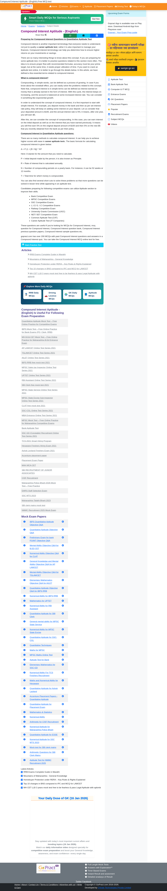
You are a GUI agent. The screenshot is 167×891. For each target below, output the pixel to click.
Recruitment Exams (118, 114)
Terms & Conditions (49, 884)
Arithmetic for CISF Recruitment (44, 722)
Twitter (79, 881)
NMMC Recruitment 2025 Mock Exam (39, 510)
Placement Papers (103, 6)
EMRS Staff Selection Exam (34, 491)
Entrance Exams (117, 94)
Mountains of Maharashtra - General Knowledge (51, 259)
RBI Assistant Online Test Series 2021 (39, 380)
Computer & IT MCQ (119, 89)
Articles (63, 6)
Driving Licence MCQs (50, 296)
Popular (113, 109)
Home (53, 6)
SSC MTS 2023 (29, 495)
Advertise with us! (68, 884)
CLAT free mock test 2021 (33, 406)
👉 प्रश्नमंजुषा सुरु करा (126, 68)
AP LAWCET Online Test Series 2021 (39, 348)
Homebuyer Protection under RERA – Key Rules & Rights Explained (60, 264)
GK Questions (116, 99)
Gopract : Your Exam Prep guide (122, 32)
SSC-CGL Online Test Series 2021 (37, 410)
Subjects (41, 26)
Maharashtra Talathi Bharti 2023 (36, 500)
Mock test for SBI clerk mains (43, 747)
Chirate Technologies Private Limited (114, 888)
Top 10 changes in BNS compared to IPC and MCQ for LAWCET (59, 269)
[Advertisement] (87, 320)
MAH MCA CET (29, 465)
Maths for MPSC (37, 650)
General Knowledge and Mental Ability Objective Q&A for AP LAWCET (44, 564)
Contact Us (34, 884)
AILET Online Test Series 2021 (36, 358)
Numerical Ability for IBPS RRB (44, 596)
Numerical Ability (37, 717)
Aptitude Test (115, 79)
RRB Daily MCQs (32, 294)
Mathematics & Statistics (41, 712)
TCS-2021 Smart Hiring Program (36, 441)
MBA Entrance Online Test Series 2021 (39, 415)
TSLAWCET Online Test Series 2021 (38, 353)
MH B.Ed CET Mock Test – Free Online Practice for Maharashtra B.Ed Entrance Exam (40, 340)
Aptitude (87, 6)
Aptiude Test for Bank (39, 660)
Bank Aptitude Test (30, 428)
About (24, 884)
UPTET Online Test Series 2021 (36, 375)
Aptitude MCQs (90, 294)
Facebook (86, 881)
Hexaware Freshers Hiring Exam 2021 (39, 446)
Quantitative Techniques (40, 645)
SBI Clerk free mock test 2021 (35, 385)
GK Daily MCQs (71, 294)
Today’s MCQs (137, 6)
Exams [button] (74, 6)
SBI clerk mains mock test (33, 505)
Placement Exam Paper (32, 460)
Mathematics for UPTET (41, 601)
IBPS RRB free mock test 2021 (36, 362)
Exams (32, 26)
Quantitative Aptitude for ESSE (44, 735)
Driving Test (121, 6)
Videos (112, 124)
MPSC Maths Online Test (41, 655)
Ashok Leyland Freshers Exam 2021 (38, 451)
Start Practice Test (33, 245)
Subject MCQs (116, 119)
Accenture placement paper (34, 455)
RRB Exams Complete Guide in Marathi (48, 254)
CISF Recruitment (30, 478)
